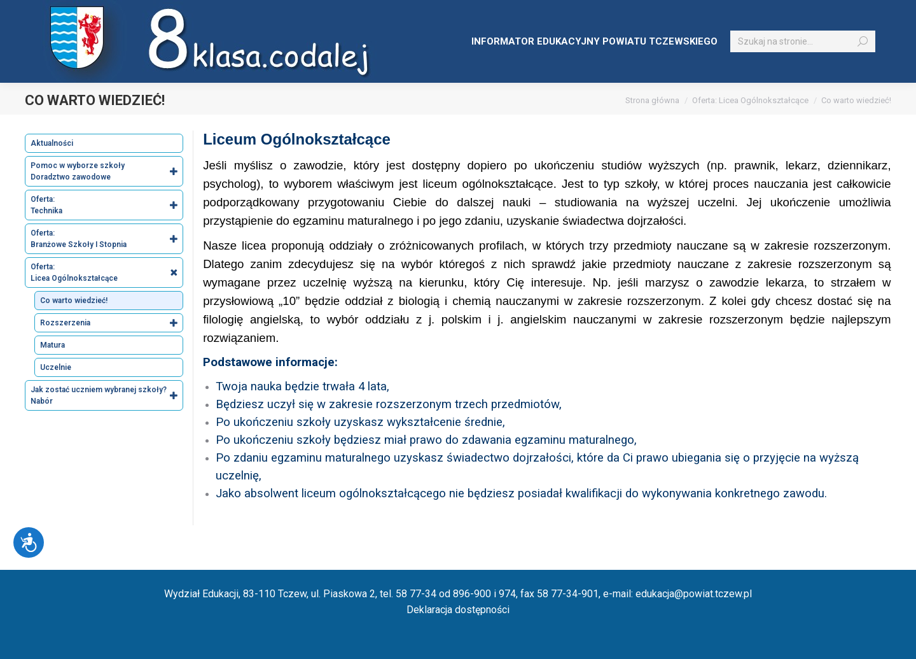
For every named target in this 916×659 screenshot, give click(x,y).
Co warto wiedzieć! (74, 300)
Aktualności (52, 143)
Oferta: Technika (107, 205)
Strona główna (652, 100)
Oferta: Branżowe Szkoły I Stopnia (107, 238)
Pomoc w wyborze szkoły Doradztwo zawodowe (107, 171)
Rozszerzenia (111, 323)
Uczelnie (55, 367)
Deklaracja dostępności (458, 610)
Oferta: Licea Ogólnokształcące (750, 100)
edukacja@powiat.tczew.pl (693, 594)
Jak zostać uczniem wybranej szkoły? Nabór (107, 395)
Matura (52, 345)
